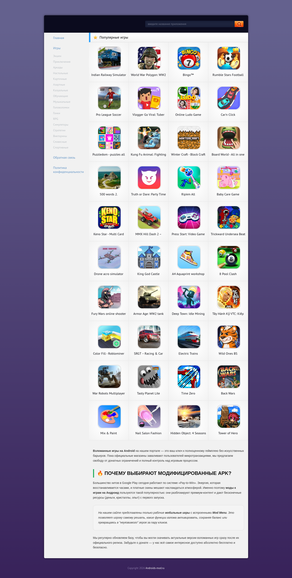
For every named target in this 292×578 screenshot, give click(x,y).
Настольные (60, 73)
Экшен (57, 56)
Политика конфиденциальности (66, 170)
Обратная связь (61, 157)
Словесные (60, 142)
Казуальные (60, 90)
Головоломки (61, 107)
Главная (56, 38)
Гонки (56, 113)
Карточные (60, 79)
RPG (55, 119)
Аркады (58, 67)
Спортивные (60, 147)
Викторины (60, 136)
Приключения (62, 61)
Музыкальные (61, 102)
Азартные (59, 84)
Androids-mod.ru (154, 568)
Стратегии (59, 130)
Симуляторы (60, 124)
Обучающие (60, 96)
